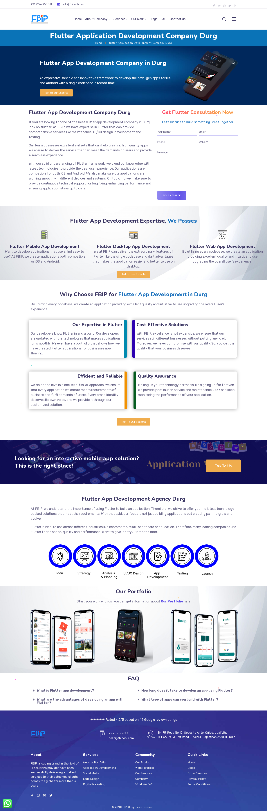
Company (141, 779)
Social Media (91, 773)
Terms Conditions (199, 784)
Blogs (153, 19)
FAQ (163, 19)
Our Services (143, 773)
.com (81, 4)
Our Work (137, 19)
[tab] (81, 691)
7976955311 (119, 733)
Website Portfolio (94, 762)
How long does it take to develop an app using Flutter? (187, 692)
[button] (56, 94)
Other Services (197, 773)
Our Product (143, 762)
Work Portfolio (144, 768)
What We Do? (143, 784)
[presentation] (185, 184)
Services (119, 19)
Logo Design (91, 779)
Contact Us (177, 19)
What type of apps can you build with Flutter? (179, 701)
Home (78, 19)
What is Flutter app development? (65, 692)
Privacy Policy (197, 779)
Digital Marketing (94, 784)
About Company (96, 19)
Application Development (99, 768)
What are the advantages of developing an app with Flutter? (80, 702)
